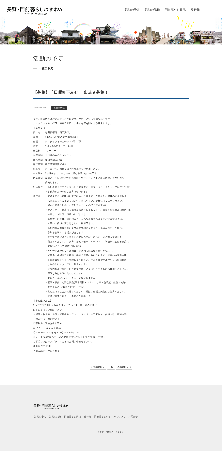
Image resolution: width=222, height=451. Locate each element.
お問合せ (133, 416)
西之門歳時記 (59, 108)
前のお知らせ (98, 367)
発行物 (195, 9)
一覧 (111, 367)
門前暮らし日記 (175, 9)
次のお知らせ (123, 367)
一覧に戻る (46, 68)
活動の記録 (152, 9)
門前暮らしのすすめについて (109, 416)
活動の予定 (132, 9)
